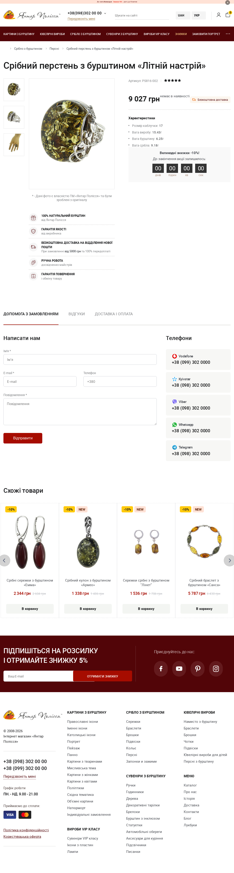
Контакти (191, 812)
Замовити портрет (206, 34)
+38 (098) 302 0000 (191, 385)
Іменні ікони (77, 729)
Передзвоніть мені (81, 19)
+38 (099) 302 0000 (191, 362)
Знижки (181, 34)
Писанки (133, 852)
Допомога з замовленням (30, 313)
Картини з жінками (82, 775)
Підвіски (133, 742)
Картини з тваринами (84, 762)
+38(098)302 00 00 (85, 13)
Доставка (191, 806)
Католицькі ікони (81, 736)
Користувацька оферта (22, 837)
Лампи (72, 852)
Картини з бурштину (19, 34)
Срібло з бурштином (85, 34)
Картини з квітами (82, 782)
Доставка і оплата (114, 313)
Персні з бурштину (199, 762)
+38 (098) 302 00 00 (25, 762)
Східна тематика (80, 795)
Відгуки (77, 313)
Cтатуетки (134, 826)
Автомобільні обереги (144, 832)
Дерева (132, 799)
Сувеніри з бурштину (122, 34)
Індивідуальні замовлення (89, 815)
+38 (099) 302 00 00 (25, 769)
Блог (187, 819)
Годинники (135, 793)
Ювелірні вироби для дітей (205, 755)
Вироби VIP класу (157, 34)
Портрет (73, 742)
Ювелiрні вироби (52, 34)
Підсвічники (136, 846)
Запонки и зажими (141, 762)
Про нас (190, 793)
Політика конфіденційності (26, 830)
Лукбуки (190, 826)
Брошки (132, 736)
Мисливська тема (81, 769)
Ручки (131, 786)
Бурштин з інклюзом (143, 819)
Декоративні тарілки (143, 806)
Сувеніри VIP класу (82, 839)
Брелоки (133, 812)
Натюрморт (76, 809)
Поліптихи (75, 789)
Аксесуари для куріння (144, 839)
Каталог (190, 786)
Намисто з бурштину (200, 722)
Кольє (131, 749)
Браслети (133, 729)
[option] (13, 89)
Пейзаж (73, 749)
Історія (189, 799)
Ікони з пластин (80, 846)
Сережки (133, 722)
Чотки (189, 742)
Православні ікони (82, 722)
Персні (54, 48)
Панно (72, 755)
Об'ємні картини (80, 802)
